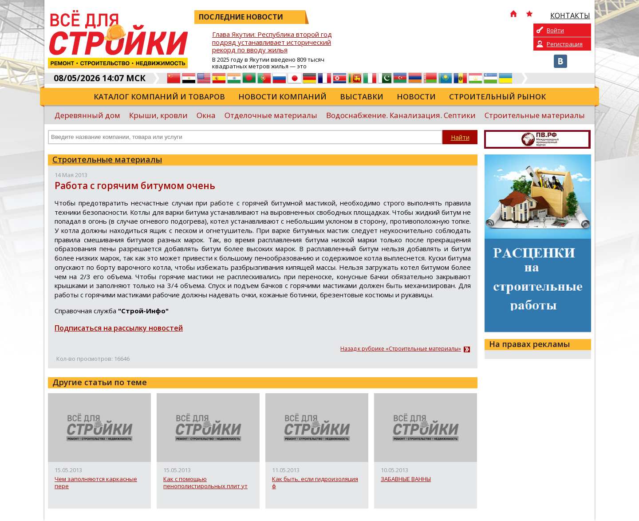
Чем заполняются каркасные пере (96, 482)
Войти (555, 30)
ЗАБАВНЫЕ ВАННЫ (406, 479)
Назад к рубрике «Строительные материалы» (400, 348)
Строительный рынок (497, 96)
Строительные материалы (535, 115)
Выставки (361, 96)
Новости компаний (282, 96)
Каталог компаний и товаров (159, 96)
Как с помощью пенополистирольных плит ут (205, 482)
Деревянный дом (87, 115)
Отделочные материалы (271, 115)
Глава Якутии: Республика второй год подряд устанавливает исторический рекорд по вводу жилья (272, 42)
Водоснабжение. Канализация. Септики (401, 115)
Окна (206, 115)
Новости (416, 96)
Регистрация (565, 44)
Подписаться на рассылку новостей (119, 328)
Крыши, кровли (158, 115)
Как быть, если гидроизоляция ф (315, 482)
